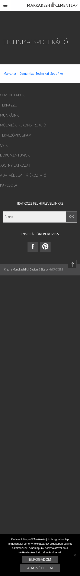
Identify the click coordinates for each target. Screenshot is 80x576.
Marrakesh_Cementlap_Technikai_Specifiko (33, 73)
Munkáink (9, 115)
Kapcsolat (9, 185)
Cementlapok (12, 95)
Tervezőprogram (16, 135)
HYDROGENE (56, 269)
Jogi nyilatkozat (15, 165)
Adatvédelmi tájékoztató (23, 176)
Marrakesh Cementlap (49, 5)
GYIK (3, 145)
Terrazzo (8, 105)
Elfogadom (40, 559)
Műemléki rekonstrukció (23, 125)
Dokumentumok (15, 155)
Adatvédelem (40, 568)
